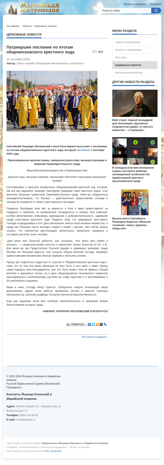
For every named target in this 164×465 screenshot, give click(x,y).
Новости (27, 26)
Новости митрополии (127, 42)
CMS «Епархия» (53, 451)
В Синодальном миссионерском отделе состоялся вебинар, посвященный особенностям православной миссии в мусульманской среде (133, 174)
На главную (12, 26)
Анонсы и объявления (128, 49)
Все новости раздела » (95, 337)
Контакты (155, 4)
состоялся (83, 150)
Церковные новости (45, 26)
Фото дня (120, 57)
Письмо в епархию (135, 4)
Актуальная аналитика (129, 72)
